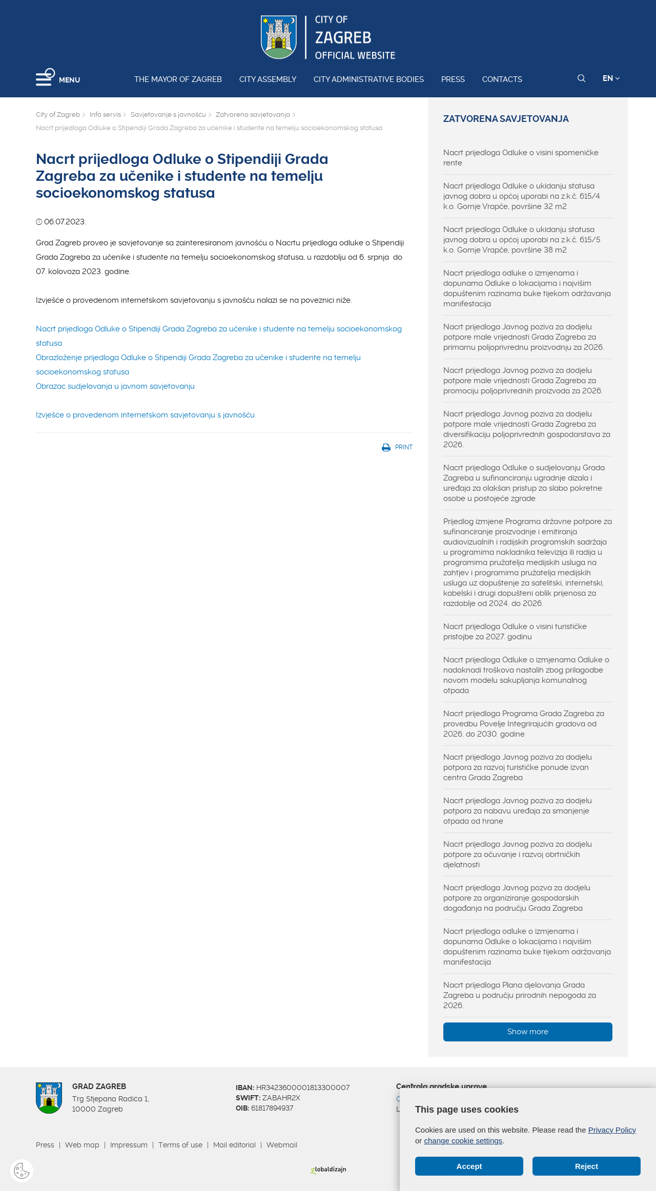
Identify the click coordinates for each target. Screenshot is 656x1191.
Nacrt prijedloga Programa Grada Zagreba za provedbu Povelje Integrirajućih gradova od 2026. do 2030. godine (523, 724)
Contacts (502, 79)
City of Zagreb (58, 114)
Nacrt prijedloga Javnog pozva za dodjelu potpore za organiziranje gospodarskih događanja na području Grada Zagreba (516, 898)
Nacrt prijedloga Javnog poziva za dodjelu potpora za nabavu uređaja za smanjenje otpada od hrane (517, 811)
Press (453, 79)
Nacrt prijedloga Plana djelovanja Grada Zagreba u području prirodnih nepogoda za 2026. (519, 995)
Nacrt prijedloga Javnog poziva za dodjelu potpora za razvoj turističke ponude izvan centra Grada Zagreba (517, 767)
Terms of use (180, 1145)
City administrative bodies (369, 79)
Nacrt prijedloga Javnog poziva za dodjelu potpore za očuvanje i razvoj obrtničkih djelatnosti (517, 854)
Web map (82, 1145)
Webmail (281, 1145)
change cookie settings (463, 1140)
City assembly (267, 79)
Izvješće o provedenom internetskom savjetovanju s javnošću (145, 415)
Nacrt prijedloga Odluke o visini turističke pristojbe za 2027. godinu (515, 631)
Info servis (105, 114)
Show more (527, 1031)
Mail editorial (234, 1145)
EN (611, 78)
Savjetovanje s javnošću (168, 114)
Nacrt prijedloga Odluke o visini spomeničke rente (521, 158)
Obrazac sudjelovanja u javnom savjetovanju (115, 386)
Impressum (129, 1145)
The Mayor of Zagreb (178, 79)
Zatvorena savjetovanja (253, 114)
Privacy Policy (612, 1129)
